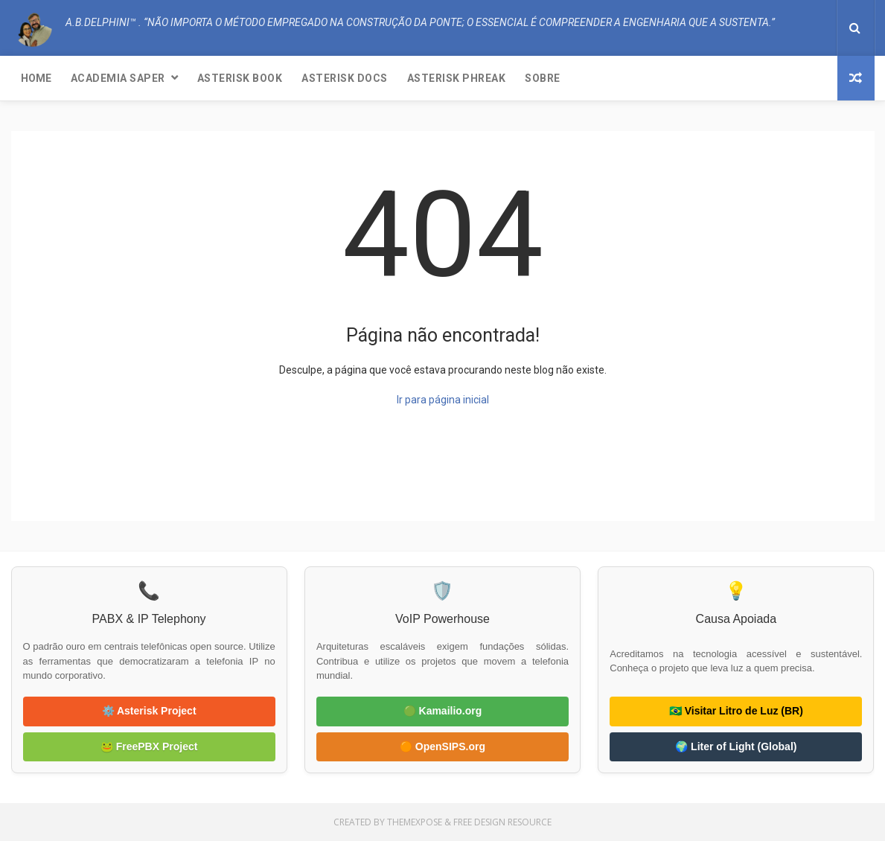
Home (36, 78)
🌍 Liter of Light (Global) (735, 746)
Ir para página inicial (443, 400)
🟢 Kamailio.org (442, 711)
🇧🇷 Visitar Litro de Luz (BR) (736, 711)
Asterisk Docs (344, 78)
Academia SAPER (118, 78)
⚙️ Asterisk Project (149, 711)
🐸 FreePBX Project (149, 746)
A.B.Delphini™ (64, 491)
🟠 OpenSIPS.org (442, 746)
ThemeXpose (414, 822)
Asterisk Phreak (456, 78)
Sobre (542, 78)
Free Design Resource (502, 822)
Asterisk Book (240, 78)
